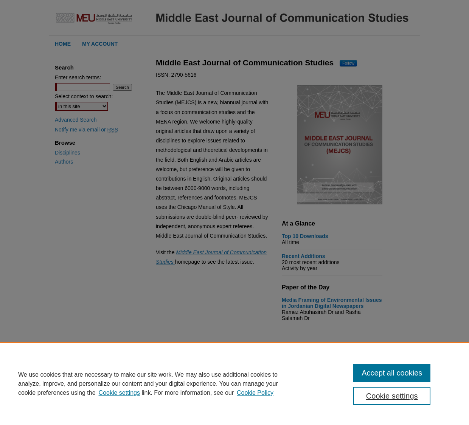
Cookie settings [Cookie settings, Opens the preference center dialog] (392, 396)
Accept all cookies (392, 373)
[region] (234, 383)
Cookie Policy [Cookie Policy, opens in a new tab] (255, 392)
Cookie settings (119, 392)
